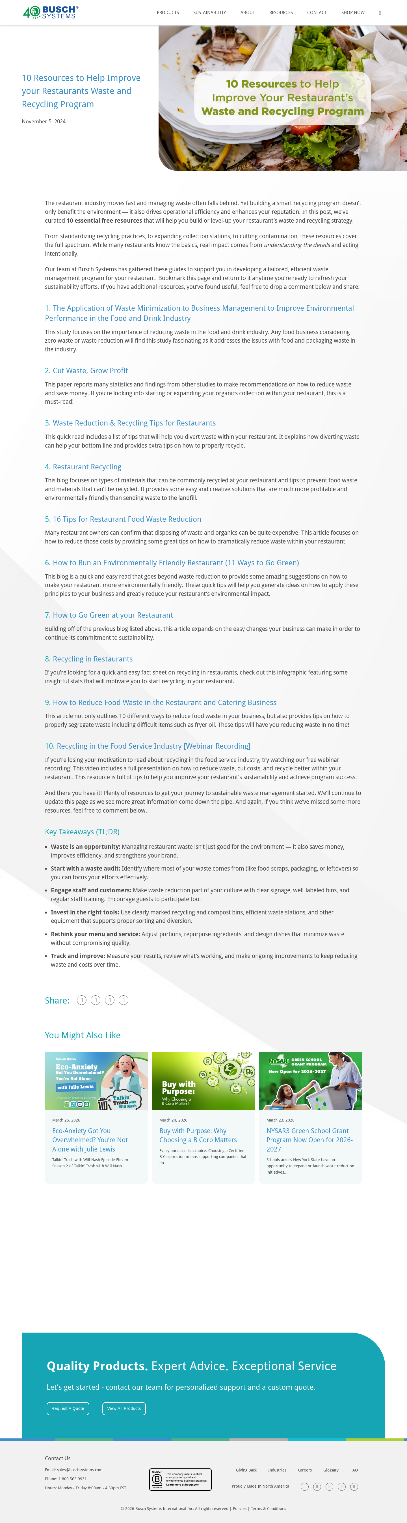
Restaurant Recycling (87, 466)
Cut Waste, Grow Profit (90, 370)
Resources (281, 12)
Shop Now (353, 12)
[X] (109, 1000)
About (248, 12)
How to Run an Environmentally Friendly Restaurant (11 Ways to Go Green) (176, 562)
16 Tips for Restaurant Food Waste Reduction (127, 519)
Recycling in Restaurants (93, 658)
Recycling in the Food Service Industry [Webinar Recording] (153, 746)
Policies (239, 1508)
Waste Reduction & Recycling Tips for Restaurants (134, 423)
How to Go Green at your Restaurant (113, 615)
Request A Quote (67, 1408)
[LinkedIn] (95, 1000)
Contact (317, 12)
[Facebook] (81, 1000)
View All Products (124, 1408)
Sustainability (209, 12)
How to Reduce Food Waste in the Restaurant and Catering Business (165, 702)
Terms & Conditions (268, 1508)
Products (168, 12)
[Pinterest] (123, 1000)
